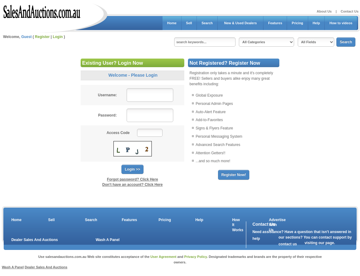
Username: (107, 95)
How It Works (236, 225)
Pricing (297, 23)
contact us (287, 244)
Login (58, 37)
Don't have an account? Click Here (132, 184)
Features (275, 23)
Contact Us (349, 11)
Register (42, 37)
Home (172, 23)
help (256, 238)
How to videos (340, 23)
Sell (189, 23)
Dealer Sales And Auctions (34, 240)
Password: (107, 115)
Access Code (117, 133)
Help (316, 23)
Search (207, 23)
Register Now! (233, 175)
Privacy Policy (195, 257)
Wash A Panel (108, 240)
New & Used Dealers (240, 23)
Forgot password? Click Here (132, 179)
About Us (324, 11)
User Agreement (164, 257)
